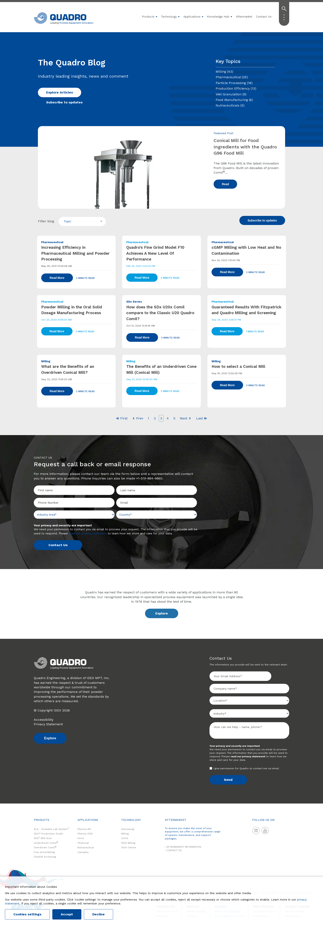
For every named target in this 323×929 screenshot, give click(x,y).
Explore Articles (59, 92)
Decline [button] (98, 914)
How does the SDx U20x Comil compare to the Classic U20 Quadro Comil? (160, 313)
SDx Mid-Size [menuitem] (43, 838)
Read (225, 184)
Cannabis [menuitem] (83, 852)
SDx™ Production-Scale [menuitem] (48, 833)
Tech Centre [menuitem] (128, 847)
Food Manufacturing (234, 100)
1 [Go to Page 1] (148, 418)
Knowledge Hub (218, 16)
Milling (224, 71)
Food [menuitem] (80, 838)
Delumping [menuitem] (127, 829)
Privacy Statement (48, 724)
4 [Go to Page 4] (168, 418)
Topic (67, 221)
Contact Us (264, 16)
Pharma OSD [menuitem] (85, 833)
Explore (161, 613)
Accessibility (43, 720)
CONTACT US (174, 850)
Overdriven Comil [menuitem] (45, 847)
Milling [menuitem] (125, 833)
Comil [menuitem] (124, 838)
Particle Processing (234, 83)
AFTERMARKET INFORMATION (183, 846)
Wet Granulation (231, 94)
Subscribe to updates (64, 102)
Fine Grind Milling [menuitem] (44, 852)
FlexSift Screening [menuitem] (45, 856)
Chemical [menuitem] (83, 842)
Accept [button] (67, 914)
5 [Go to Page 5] (174, 418)
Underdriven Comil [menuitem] (46, 842)
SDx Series (134, 301)
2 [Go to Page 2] (155, 418)
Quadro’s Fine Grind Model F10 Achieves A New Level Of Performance (155, 253)
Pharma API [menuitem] (84, 829)
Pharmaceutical (232, 77)
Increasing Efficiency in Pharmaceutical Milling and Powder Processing (75, 253)
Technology (169, 16)
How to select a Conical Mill (238, 366)
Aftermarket (244, 16)
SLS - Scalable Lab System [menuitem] (51, 829)
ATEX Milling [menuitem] (128, 842)
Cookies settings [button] (27, 914)
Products (148, 16)
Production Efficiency (236, 88)
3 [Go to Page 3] (161, 418)
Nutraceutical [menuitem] (85, 847)
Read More (57, 277)
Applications (191, 16)
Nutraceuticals (230, 105)
